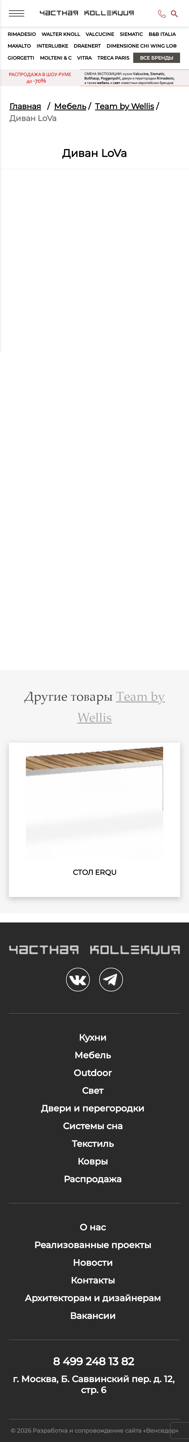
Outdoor (93, 1072)
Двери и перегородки (92, 1108)
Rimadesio (22, 34)
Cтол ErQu (94, 872)
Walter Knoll (61, 34)
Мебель (70, 106)
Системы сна (93, 1126)
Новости (93, 1262)
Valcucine (100, 34)
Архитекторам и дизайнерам (93, 1298)
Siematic (131, 34)
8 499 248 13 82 (163, 14)
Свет (92, 1090)
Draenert (87, 46)
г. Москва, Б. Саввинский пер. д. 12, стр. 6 (94, 1384)
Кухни (93, 1037)
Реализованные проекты (92, 1244)
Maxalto (19, 46)
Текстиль (93, 1143)
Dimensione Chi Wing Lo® (141, 46)
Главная (25, 106)
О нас (93, 1227)
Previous (23, 816)
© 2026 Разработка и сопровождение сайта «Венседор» (95, 1430)
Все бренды (156, 58)
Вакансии (93, 1315)
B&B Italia (162, 34)
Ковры (93, 1161)
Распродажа (93, 1179)
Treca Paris (113, 58)
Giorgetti (21, 58)
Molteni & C (56, 58)
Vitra (84, 58)
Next (165, 816)
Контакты (93, 1280)
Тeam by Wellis (124, 106)
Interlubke (52, 46)
